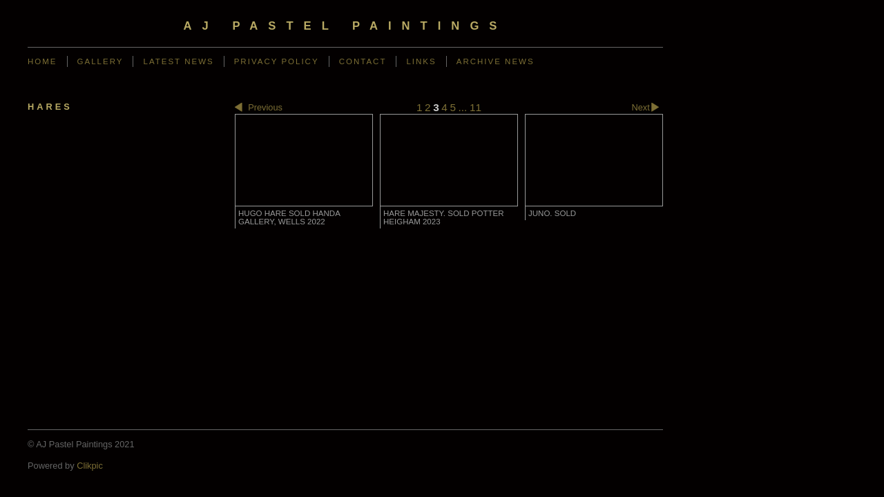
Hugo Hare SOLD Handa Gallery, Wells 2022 (289, 217)
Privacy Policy (276, 61)
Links (421, 61)
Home (42, 61)
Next (648, 108)
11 (475, 107)
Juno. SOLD (552, 213)
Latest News (178, 61)
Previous (258, 108)
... (463, 107)
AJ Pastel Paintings (346, 25)
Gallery (100, 61)
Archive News (496, 61)
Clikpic (90, 465)
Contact (363, 61)
